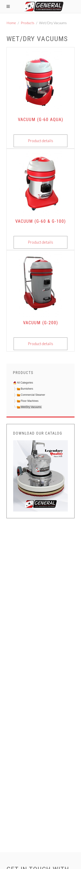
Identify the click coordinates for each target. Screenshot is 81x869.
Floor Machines (29, 400)
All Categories (25, 382)
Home (11, 23)
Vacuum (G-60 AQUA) (40, 119)
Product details (40, 140)
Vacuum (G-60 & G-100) (40, 221)
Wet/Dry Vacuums (31, 407)
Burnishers (27, 388)
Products (27, 23)
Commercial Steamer (33, 394)
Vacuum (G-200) (40, 322)
